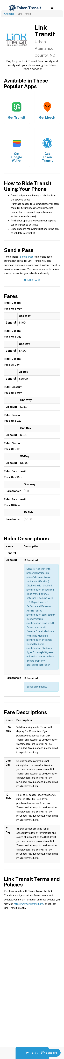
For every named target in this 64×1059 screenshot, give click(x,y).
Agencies (9, 13)
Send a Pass (26, 256)
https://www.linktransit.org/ (29, 904)
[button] (52, 8)
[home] (25, 7)
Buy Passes (32, 1053)
